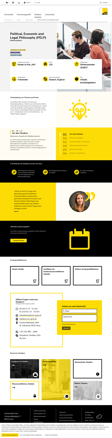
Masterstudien (29, 20)
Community (49, 14)
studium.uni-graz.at (28, 319)
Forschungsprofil (24, 14)
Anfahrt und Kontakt (40, 411)
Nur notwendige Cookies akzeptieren (31, 435)
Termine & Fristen (18, 240)
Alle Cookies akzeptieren (9, 435)
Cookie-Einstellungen (65, 418)
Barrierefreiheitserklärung (67, 421)
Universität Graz (8, 20)
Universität (8, 14)
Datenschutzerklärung (68, 324)
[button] (7, 2)
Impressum (62, 412)
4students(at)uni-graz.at (30, 315)
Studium (37, 14)
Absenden (66, 328)
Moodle (36, 419)
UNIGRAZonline (38, 422)
